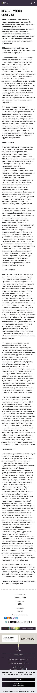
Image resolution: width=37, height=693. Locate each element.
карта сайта (18, 655)
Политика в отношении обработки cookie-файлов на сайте (18, 691)
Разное (20, 611)
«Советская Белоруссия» (25, 581)
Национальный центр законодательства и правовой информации (9, 639)
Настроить (18, 689)
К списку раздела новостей (18, 622)
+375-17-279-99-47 (23, 663)
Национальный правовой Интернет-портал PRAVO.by (27, 639)
